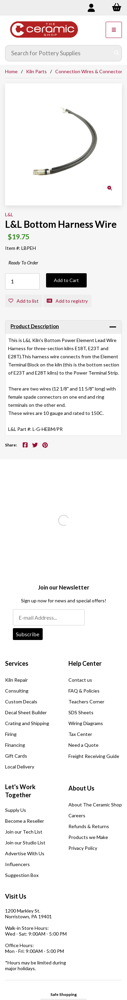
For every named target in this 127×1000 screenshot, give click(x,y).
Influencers (17, 864)
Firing (11, 734)
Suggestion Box (22, 875)
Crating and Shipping (27, 723)
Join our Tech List (23, 832)
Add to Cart (66, 280)
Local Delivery (19, 766)
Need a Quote (83, 745)
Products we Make (88, 837)
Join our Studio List (25, 842)
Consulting (16, 691)
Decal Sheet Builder (26, 712)
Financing (15, 745)
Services (16, 663)
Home (11, 71)
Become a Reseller (24, 821)
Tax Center (80, 734)
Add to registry (67, 301)
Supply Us (15, 810)
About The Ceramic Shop (95, 804)
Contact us (80, 680)
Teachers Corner (86, 701)
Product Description (34, 326)
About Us (81, 788)
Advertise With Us (24, 853)
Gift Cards (16, 756)
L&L (9, 214)
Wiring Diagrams (85, 723)
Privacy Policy (82, 848)
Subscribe (27, 634)
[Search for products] (58, 53)
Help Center (85, 663)
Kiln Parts (36, 71)
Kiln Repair (16, 680)
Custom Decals (21, 701)
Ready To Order (23, 262)
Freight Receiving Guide (93, 756)
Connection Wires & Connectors (90, 71)
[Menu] (114, 30)
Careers (76, 815)
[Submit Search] (116, 53)
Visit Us (15, 896)
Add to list (23, 301)
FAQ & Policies (84, 691)
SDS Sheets (80, 712)
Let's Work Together (20, 791)
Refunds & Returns (88, 826)
